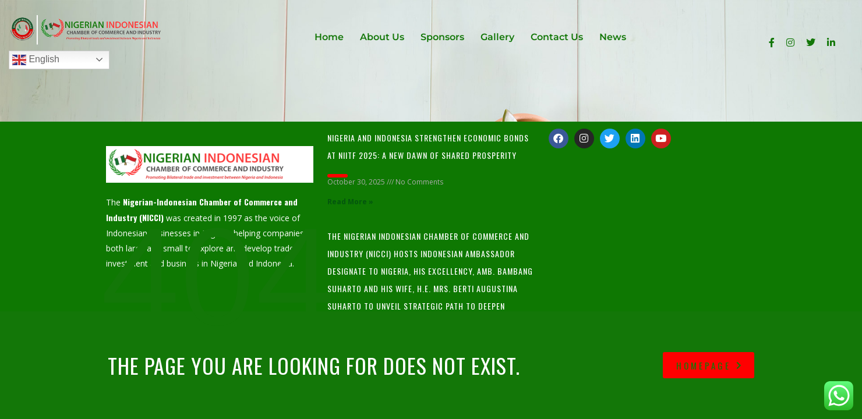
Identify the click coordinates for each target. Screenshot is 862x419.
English (35, 60)
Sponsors (442, 36)
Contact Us (557, 36)
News (612, 36)
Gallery (497, 36)
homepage (710, 365)
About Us (382, 36)
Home (329, 36)
